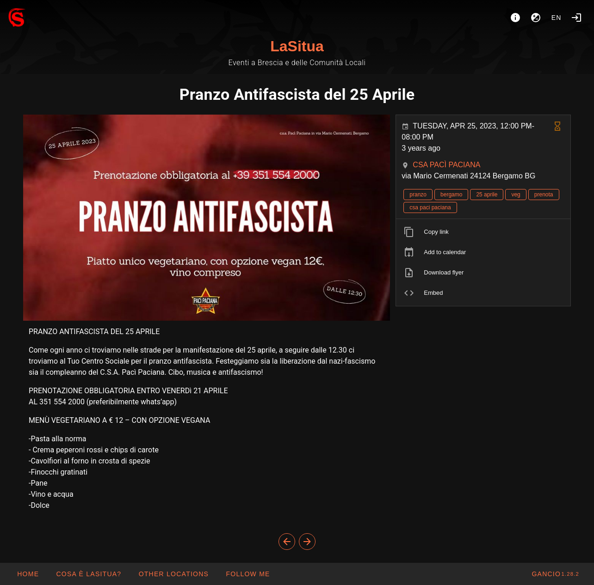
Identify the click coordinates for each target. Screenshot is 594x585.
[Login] (576, 17)
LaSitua (297, 46)
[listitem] (483, 232)
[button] (173, 574)
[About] (515, 17)
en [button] (556, 17)
